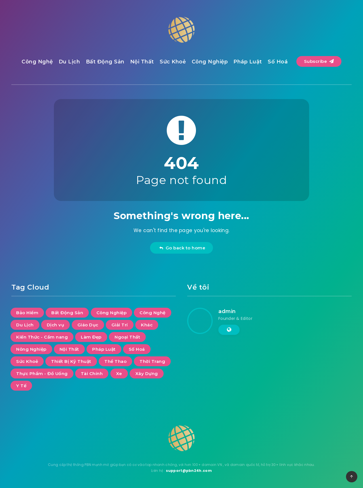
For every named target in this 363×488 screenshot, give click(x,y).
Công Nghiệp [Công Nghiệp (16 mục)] (111, 312)
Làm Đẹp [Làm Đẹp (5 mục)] (91, 337)
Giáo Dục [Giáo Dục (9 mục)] (87, 325)
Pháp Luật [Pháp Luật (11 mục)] (104, 349)
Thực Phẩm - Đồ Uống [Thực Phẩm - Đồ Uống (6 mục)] (42, 373)
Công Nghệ (37, 62)
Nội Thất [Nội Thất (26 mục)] (69, 349)
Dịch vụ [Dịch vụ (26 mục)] (55, 325)
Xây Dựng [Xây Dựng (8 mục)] (146, 373)
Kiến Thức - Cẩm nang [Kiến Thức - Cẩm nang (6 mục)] (42, 337)
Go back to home (182, 248)
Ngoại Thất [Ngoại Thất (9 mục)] (127, 337)
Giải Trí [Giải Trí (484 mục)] (119, 325)
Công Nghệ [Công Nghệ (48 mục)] (153, 312)
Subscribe (319, 61)
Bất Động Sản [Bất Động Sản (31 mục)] (67, 312)
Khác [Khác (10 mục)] (147, 325)
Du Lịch (69, 62)
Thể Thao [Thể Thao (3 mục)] (115, 361)
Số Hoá (278, 62)
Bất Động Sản (105, 62)
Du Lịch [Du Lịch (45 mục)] (25, 325)
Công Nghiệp (210, 62)
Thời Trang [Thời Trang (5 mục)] (152, 361)
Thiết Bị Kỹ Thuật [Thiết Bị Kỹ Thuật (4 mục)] (71, 361)
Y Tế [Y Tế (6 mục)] (21, 385)
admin (227, 311)
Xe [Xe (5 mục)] (119, 373)
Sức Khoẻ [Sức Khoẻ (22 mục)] (27, 361)
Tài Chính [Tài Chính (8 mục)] (92, 373)
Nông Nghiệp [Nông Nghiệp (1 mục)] (31, 349)
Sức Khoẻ (173, 62)
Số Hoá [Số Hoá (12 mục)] (137, 349)
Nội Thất (142, 62)
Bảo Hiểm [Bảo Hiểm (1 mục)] (27, 312)
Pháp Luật (247, 62)
